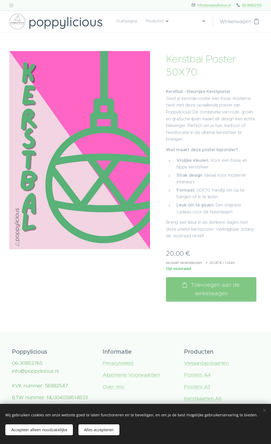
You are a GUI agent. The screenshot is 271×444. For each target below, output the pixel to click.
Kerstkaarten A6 (203, 398)
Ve (187, 363)
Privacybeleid (117, 363)
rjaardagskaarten (209, 363)
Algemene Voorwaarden (131, 375)
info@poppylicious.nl (214, 5)
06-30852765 (252, 5)
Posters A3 (197, 387)
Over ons (113, 387)
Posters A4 (197, 375)
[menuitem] (159, 21)
